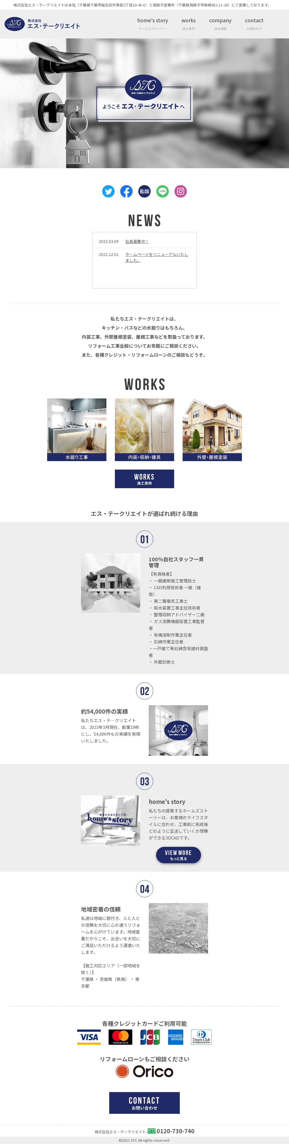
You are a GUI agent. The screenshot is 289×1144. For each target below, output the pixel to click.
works (188, 23)
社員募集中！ (137, 241)
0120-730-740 (175, 1131)
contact (254, 23)
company (220, 23)
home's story (152, 23)
